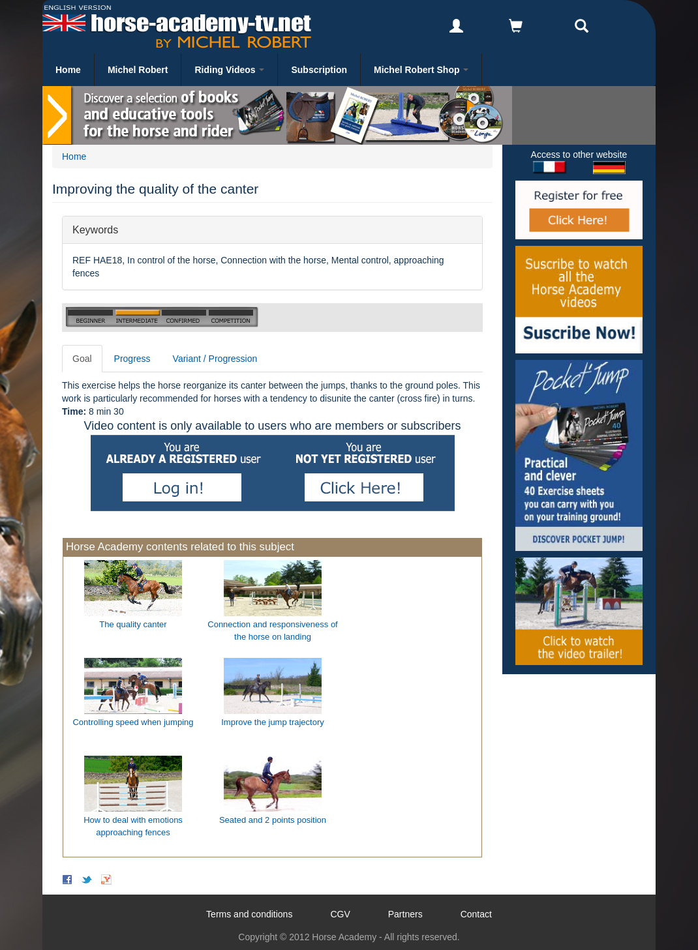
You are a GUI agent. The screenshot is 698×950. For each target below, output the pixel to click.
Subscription (319, 70)
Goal (82, 358)
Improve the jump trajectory (272, 722)
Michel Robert (138, 70)
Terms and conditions (249, 914)
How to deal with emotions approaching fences (133, 826)
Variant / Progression (215, 358)
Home (68, 70)
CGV (340, 914)
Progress (132, 358)
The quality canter (132, 624)
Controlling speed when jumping (132, 722)
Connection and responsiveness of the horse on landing (272, 630)
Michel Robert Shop (421, 70)
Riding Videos (229, 70)
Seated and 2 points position (272, 820)
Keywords (95, 229)
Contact (476, 914)
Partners (405, 914)
